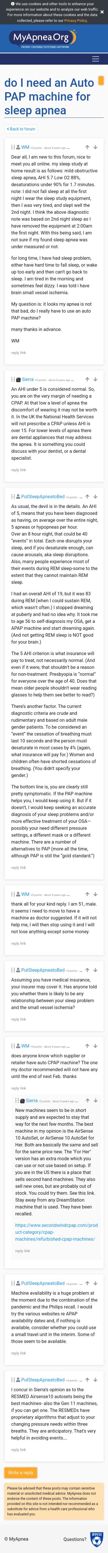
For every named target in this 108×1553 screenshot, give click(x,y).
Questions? (75, 1539)
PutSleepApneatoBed (43, 496)
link (23, 353)
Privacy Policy (75, 20)
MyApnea (19, 1539)
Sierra (28, 379)
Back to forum (21, 129)
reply (15, 353)
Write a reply (20, 1472)
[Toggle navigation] (95, 58)
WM (25, 147)
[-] (13, 147)
